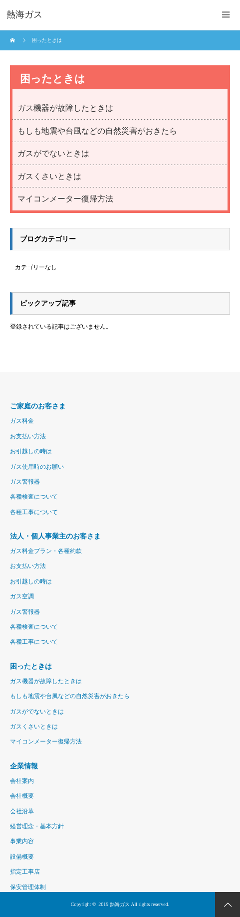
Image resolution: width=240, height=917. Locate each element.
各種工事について (34, 512)
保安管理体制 (28, 887)
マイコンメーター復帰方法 (65, 198)
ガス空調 (22, 596)
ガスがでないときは (53, 153)
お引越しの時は (31, 451)
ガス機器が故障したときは (65, 108)
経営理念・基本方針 (37, 826)
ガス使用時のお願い (37, 466)
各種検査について (34, 496)
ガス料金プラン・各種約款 (46, 551)
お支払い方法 (28, 436)
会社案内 (22, 780)
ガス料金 (22, 420)
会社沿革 (22, 811)
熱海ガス (120, 904)
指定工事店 (25, 871)
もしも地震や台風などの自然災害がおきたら (97, 131)
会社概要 (22, 795)
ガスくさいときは (49, 176)
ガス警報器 (25, 481)
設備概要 (22, 856)
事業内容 (22, 841)
